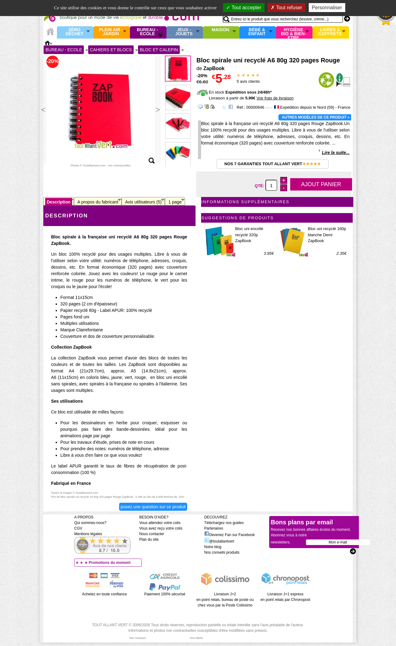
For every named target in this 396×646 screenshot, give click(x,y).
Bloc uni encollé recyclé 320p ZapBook (249, 234)
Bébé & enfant (257, 32)
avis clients (248, 81)
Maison (220, 30)
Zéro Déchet (75, 32)
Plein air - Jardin (111, 32)
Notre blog (212, 547)
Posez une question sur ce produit (153, 506)
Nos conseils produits (221, 552)
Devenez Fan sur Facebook (229, 535)
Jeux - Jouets (183, 32)
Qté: (260, 185)
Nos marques (137, 638)
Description (59, 201)
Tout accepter (243, 7)
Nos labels (196, 638)
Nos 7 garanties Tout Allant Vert (272, 164)
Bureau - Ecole (147, 32)
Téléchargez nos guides (223, 523)
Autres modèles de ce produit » (316, 117)
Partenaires (213, 528)
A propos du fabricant (97, 201)
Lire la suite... (336, 152)
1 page (175, 201)
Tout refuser (286, 7)
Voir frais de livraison (275, 98)
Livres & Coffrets (330, 32)
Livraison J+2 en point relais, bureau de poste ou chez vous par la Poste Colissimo (225, 599)
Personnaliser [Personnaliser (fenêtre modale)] (327, 7)
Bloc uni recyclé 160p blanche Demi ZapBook (327, 234)
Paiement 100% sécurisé (164, 594)
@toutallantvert (219, 541)
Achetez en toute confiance (104, 594)
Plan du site (149, 539)
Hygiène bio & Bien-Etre (293, 32)
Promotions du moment (110, 562)
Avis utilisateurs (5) (143, 201)
